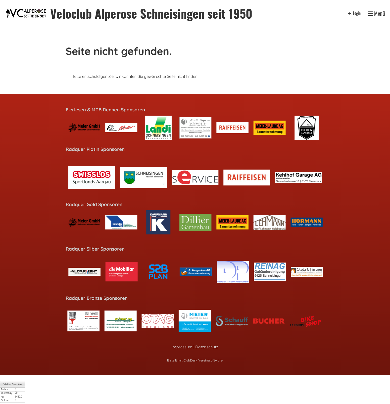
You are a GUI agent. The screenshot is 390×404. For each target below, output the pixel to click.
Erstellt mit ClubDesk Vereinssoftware (195, 360)
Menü (376, 13)
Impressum (182, 346)
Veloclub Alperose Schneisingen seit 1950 (151, 13)
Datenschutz (206, 346)
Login (354, 13)
